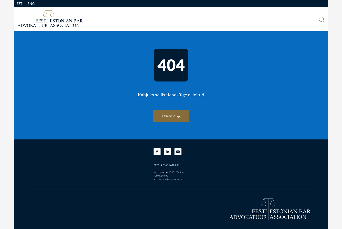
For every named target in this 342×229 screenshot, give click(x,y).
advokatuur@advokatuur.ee (169, 179)
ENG (31, 3)
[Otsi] (321, 20)
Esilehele (171, 116)
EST (19, 3)
